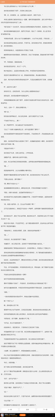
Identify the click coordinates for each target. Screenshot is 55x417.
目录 (27, 409)
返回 (3, 2)
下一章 (45, 409)
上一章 (10, 409)
